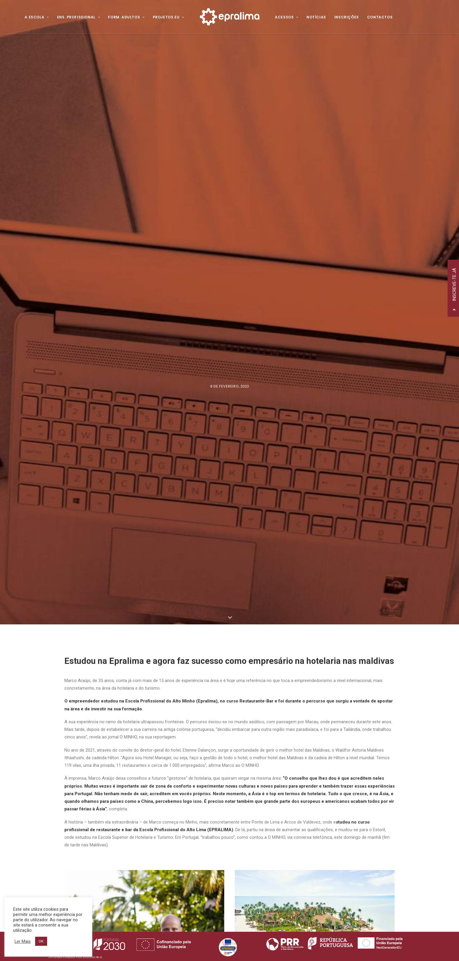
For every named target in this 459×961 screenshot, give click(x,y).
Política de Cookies (178, 811)
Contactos (380, 17)
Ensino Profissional (270, 795)
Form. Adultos (126, 17)
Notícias (316, 17)
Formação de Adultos (274, 803)
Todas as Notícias (229, 734)
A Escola (37, 17)
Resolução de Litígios (180, 818)
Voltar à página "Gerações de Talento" (121, 648)
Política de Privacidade (183, 803)
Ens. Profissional (78, 17)
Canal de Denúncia (179, 825)
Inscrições (346, 17)
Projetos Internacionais (275, 812)
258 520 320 (105, 797)
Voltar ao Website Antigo (186, 796)
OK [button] (41, 941)
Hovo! (174, 927)
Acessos (286, 17)
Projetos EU (168, 17)
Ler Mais (23, 941)
